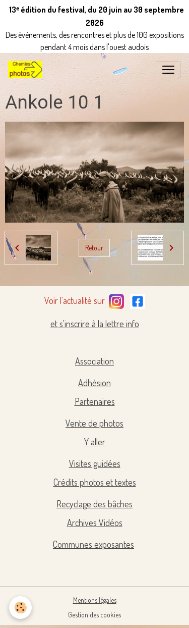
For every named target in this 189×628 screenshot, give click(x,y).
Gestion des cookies (94, 614)
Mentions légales (94, 600)
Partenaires (95, 401)
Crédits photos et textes (94, 482)
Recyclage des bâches (94, 503)
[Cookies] (20, 607)
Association (94, 361)
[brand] (27, 69)
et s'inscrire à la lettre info (94, 323)
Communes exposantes (93, 544)
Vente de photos (94, 423)
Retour (94, 247)
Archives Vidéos (94, 522)
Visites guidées (94, 463)
